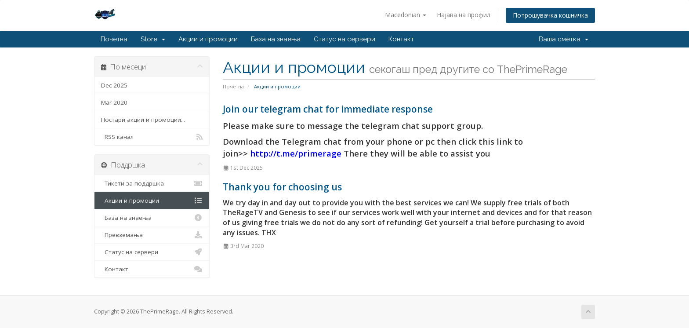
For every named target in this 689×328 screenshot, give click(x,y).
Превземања (152, 235)
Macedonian (405, 15)
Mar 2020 (114, 102)
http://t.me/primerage (295, 153)
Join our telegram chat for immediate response (328, 109)
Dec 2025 (114, 85)
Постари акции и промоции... (143, 120)
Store (153, 39)
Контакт (401, 39)
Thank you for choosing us (282, 187)
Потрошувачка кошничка (550, 15)
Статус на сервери (344, 39)
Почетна (114, 39)
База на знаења (276, 39)
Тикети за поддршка (152, 183)
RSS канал (152, 136)
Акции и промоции (208, 39)
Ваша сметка (563, 39)
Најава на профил (463, 15)
